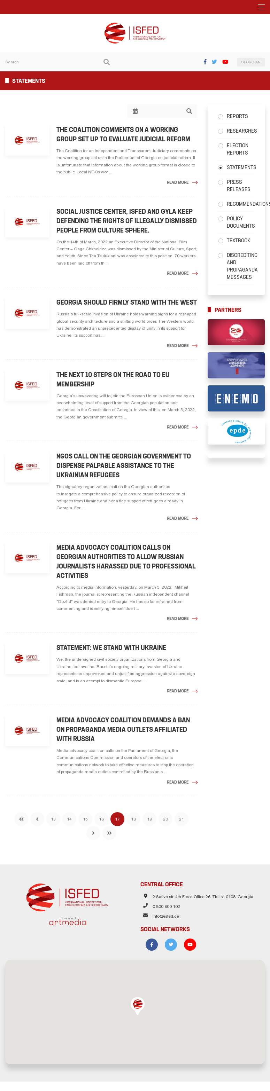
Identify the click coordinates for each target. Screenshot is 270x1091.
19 (149, 819)
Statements (240, 167)
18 (133, 819)
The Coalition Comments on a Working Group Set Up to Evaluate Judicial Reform (123, 134)
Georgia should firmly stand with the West (126, 302)
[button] (138, 1006)
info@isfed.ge (166, 916)
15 (85, 819)
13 (53, 819)
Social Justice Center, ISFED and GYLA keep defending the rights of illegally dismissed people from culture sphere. (126, 220)
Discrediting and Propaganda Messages (240, 266)
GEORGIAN (251, 62)
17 (117, 819)
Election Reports (237, 149)
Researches (240, 131)
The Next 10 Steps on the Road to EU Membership (113, 379)
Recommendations (240, 204)
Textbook (238, 240)
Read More (177, 182)
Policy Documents (240, 222)
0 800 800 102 (166, 906)
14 (69, 819)
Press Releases (238, 186)
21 (181, 819)
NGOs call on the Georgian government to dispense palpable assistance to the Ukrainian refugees (123, 465)
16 (101, 819)
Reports (237, 116)
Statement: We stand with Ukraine (111, 648)
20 (165, 819)
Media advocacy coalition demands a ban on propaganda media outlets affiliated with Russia (123, 729)
